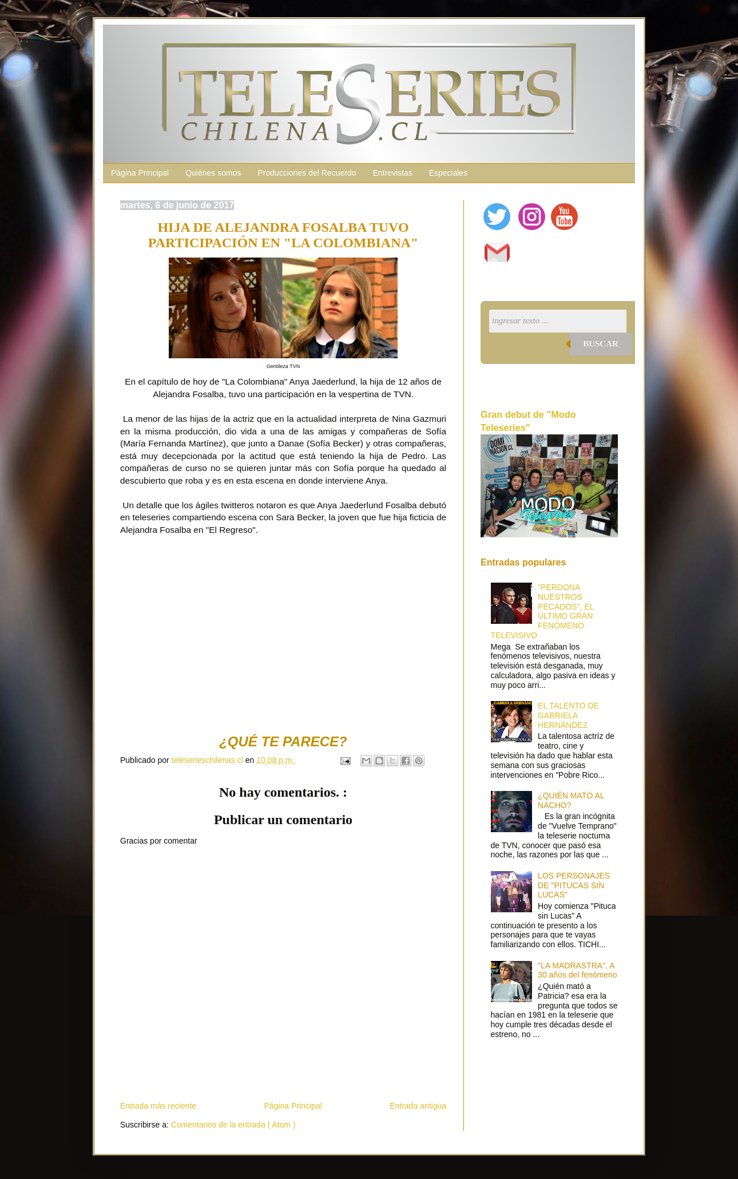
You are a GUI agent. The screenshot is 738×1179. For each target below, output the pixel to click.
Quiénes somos (213, 172)
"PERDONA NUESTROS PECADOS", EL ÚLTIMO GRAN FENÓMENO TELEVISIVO (542, 611)
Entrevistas (392, 172)
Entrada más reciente (158, 1105)
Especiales (448, 172)
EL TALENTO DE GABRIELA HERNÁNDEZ (568, 715)
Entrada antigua (418, 1105)
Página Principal (140, 172)
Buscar (600, 343)
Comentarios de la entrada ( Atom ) (233, 1124)
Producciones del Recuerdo (306, 172)
